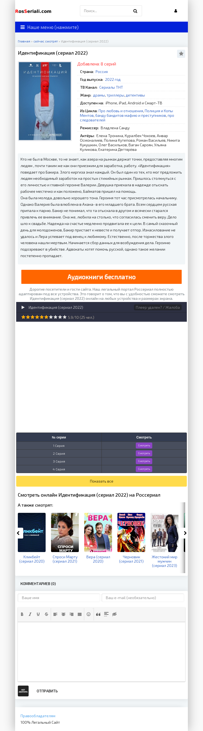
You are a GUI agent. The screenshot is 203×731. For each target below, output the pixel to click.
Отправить (47, 691)
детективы (135, 95)
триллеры (115, 95)
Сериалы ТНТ (111, 87)
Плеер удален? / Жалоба (158, 307)
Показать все (101, 481)
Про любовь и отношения (121, 110)
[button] (22, 614)
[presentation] (22, 614)
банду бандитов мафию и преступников (130, 115)
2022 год (113, 79)
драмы (99, 95)
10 (64, 317)
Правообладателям (38, 715)
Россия (102, 71)
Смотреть (144, 445)
